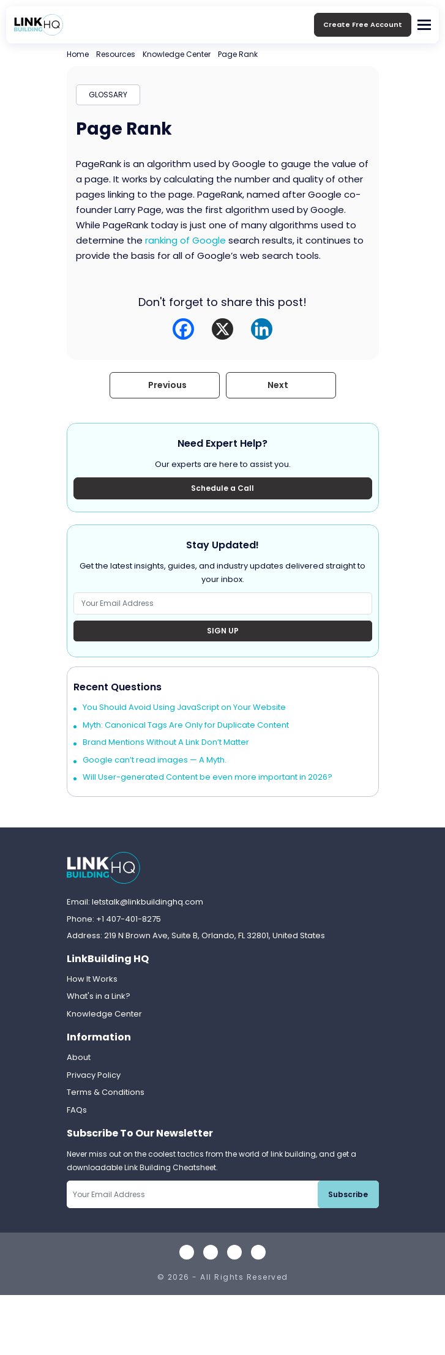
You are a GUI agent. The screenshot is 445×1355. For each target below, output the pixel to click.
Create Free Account (362, 24)
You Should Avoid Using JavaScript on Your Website (184, 707)
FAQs (77, 1110)
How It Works (92, 979)
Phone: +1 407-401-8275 (114, 919)
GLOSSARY (108, 94)
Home (78, 54)
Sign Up (223, 630)
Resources (115, 54)
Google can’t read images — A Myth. (154, 760)
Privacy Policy (94, 1075)
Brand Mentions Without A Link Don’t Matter (166, 742)
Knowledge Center (177, 54)
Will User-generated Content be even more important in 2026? (207, 777)
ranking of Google (185, 240)
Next (277, 385)
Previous (167, 385)
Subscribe (348, 1194)
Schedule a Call (222, 488)
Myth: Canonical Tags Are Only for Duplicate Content (186, 725)
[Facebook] (183, 329)
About (79, 1057)
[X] (222, 329)
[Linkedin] (261, 329)
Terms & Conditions (105, 1092)
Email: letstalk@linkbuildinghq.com (135, 902)
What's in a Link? (98, 996)
